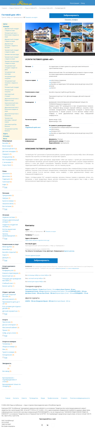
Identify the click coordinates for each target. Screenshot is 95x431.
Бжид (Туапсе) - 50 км (49, 289)
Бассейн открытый (10, 252)
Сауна (5, 255)
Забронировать (71, 15)
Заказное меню (9, 204)
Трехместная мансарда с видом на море (12, 62)
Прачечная (7, 322)
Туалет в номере (9, 352)
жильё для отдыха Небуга (35, 281)
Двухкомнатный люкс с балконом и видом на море (12, 109)
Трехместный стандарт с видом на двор (12, 51)
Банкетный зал (8, 276)
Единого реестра (69, 251)
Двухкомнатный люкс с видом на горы (12, 99)
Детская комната (9, 299)
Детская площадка (10, 151)
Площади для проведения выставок (11, 279)
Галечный (7, 182)
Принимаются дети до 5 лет (11, 303)
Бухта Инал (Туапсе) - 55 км (66, 289)
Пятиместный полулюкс (9, 91)
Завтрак (6, 198)
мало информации (73, 268)
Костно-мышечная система (9, 230)
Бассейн (6, 143)
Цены (5, 24)
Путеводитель (33, 398)
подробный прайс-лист (33, 127)
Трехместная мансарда (12, 54)
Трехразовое (8, 195)
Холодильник (8, 355)
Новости (24, 398)
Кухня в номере (9, 201)
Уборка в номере (9, 347)
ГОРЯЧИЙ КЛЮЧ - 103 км (78, 291)
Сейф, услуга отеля (10, 333)
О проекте (64, 398)
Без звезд (6, 371)
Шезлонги (7, 174)
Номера (6, 26)
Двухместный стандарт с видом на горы (12, 29)
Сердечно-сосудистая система (10, 225)
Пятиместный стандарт (12, 87)
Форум (43, 398)
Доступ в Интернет (10, 325)
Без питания (7, 206)
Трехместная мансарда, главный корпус (11, 120)
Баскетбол (7, 249)
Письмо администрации (32, 255)
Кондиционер (8, 157)
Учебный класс (8, 283)
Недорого (6, 154)
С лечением (7, 162)
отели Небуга (45, 275)
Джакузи (6, 258)
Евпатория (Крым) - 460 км (62, 301)
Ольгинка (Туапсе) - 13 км (33, 289)
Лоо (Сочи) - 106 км (48, 293)
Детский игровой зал (11, 311)
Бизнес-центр (8, 286)
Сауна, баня (7, 165)
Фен (4, 349)
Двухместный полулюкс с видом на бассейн (11, 45)
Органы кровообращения (9, 235)
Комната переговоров (11, 273)
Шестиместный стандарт (9, 95)
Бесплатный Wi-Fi (9, 149)
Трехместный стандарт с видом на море (12, 58)
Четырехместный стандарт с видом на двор (11, 68)
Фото (5, 139)
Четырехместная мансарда (10, 73)
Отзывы (6, 136)
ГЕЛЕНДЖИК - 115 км (81, 293)
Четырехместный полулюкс (10, 77)
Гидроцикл (7, 179)
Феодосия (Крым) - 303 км (44, 301)
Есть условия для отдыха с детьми (11, 307)
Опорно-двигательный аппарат (10, 221)
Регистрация (74, 3)
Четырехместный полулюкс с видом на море (11, 83)
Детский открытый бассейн (9, 295)
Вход (83, 3)
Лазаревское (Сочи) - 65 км (34, 291)
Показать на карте (30, 17)
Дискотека (7, 176)
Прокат (6, 330)
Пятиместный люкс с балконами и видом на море (12, 35)
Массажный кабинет (10, 327)
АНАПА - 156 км (30, 301)
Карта (5, 134)
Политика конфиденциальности (80, 398)
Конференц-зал (9, 270)
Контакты (16, 398)
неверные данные (60, 268)
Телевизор (7, 344)
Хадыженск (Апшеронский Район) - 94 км (56, 291)
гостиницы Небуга (33, 275)
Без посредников (9, 160)
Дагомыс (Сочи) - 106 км (33, 293)
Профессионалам (53, 398)
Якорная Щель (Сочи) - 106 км (64, 293)
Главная (7, 398)
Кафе (5, 184)
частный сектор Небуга (36, 278)
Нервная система (9, 217)
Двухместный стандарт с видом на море (12, 40)
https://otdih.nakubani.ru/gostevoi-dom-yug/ (37, 240)
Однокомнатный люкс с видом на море (11, 104)
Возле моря (7, 146)
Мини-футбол (8, 247)
